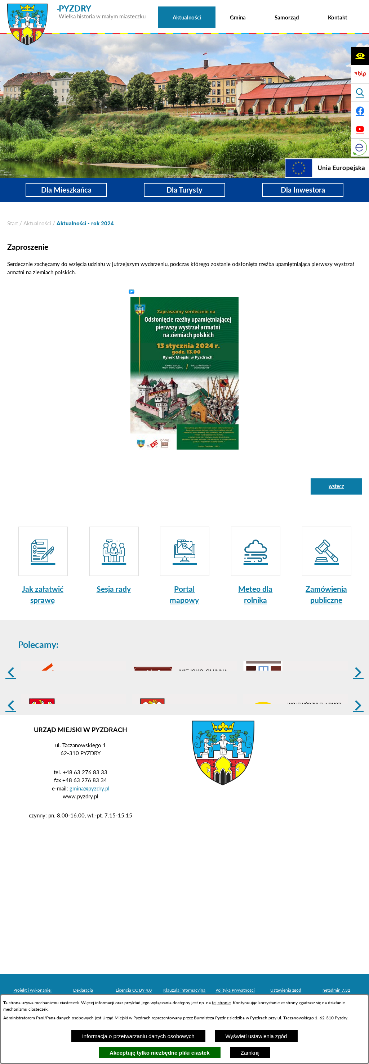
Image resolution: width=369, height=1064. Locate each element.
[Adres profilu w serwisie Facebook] (360, 111)
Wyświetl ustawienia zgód (256, 1036)
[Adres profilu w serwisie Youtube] (360, 129)
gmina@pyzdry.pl (90, 844)
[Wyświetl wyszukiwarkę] (360, 93)
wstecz (336, 486)
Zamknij (250, 1053)
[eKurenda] (360, 148)
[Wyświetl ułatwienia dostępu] (360, 56)
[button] (184, 372)
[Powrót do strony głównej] (12, 223)
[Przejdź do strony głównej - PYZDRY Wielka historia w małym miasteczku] (76, 7)
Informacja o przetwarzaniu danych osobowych (138, 1036)
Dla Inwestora (303, 190)
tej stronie (221, 1002)
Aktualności (37, 223)
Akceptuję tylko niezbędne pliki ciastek (160, 1053)
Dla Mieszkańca (66, 190)
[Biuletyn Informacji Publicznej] (360, 74)
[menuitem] (186, 17)
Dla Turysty (184, 190)
